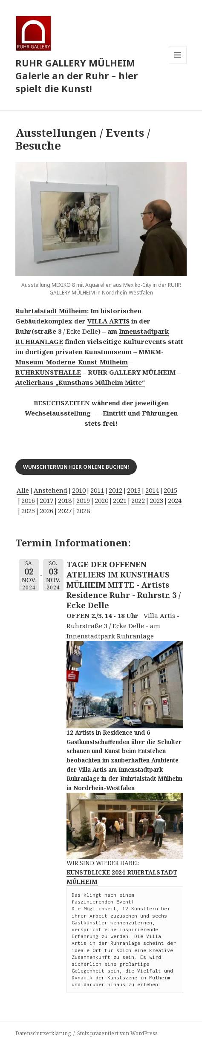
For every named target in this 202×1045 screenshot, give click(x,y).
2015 (170, 490)
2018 (65, 500)
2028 (83, 510)
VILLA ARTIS (108, 321)
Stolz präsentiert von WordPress (117, 1033)
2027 (65, 510)
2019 (83, 500)
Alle (23, 490)
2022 (138, 500)
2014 (152, 490)
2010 (79, 490)
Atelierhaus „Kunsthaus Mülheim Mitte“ (80, 382)
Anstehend (50, 490)
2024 (175, 500)
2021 (120, 500)
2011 (97, 490)
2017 (46, 500)
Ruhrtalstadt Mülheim (51, 310)
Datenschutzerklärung (43, 1033)
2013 (134, 490)
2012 (115, 490)
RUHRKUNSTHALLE (48, 372)
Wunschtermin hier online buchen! (76, 467)
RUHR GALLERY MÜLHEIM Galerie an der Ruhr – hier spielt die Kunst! (76, 75)
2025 (28, 510)
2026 (46, 510)
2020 (101, 500)
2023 (156, 500)
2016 (28, 500)
